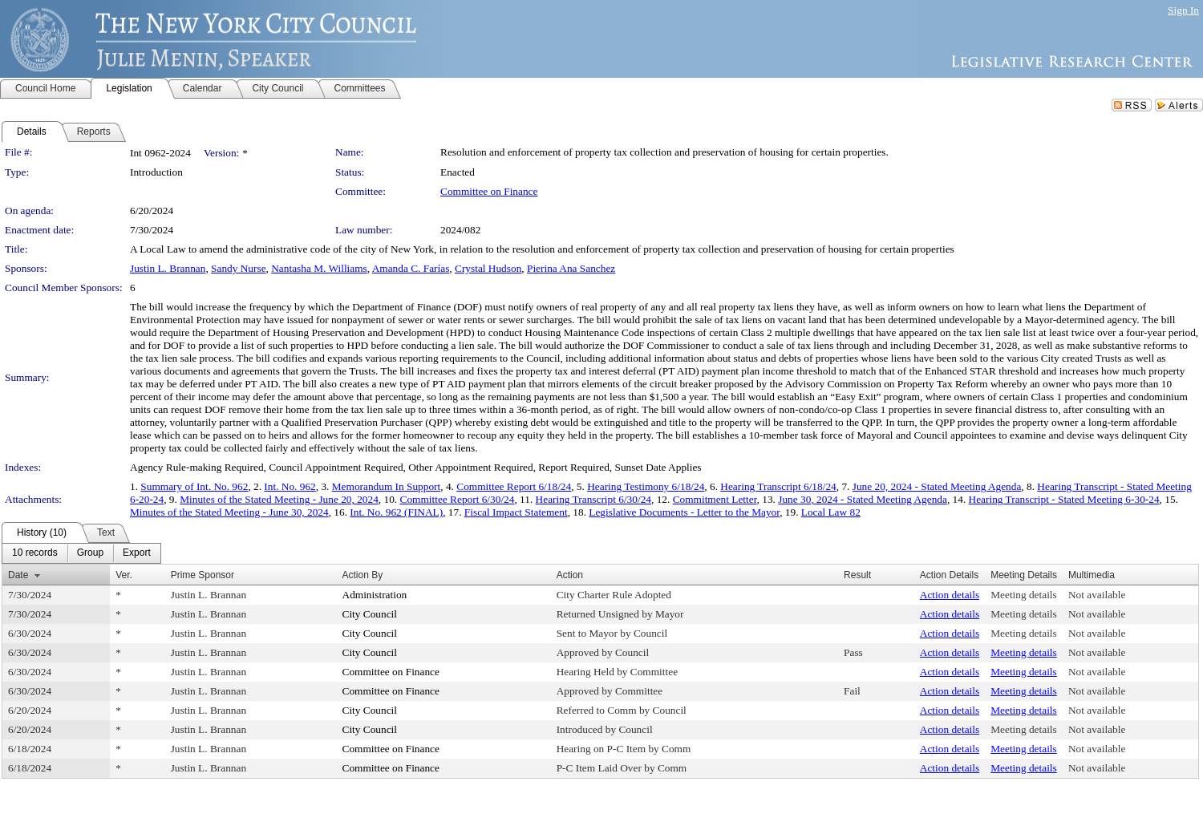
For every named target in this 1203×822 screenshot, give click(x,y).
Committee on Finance (488, 191)
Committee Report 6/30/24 (457, 499)
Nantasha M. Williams (319, 268)
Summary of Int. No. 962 (194, 486)
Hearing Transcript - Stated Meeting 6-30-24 (1064, 499)
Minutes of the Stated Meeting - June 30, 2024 (229, 512)
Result (857, 575)
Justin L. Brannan (167, 268)
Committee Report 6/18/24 (513, 486)
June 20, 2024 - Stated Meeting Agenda (937, 486)
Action (570, 575)
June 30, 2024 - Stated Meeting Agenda (862, 499)
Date (18, 575)
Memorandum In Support (386, 486)
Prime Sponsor (202, 575)
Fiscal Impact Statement (516, 512)
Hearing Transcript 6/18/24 (778, 486)
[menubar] (81, 553)
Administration (374, 595)
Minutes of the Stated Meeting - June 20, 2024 (279, 499)
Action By (362, 575)
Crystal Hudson (488, 268)
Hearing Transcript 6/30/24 (593, 499)
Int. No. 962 (289, 486)
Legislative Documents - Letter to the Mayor (684, 512)
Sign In (1183, 10)
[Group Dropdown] (90, 553)
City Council (370, 614)
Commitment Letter (715, 499)
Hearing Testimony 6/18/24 (645, 486)
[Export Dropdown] (136, 553)
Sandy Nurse (238, 268)
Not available (1096, 595)
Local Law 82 (831, 512)
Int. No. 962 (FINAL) (396, 512)
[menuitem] (34, 553)
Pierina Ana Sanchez (571, 268)
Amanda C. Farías (411, 268)
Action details (949, 595)
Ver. (123, 575)
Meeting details (1023, 595)
